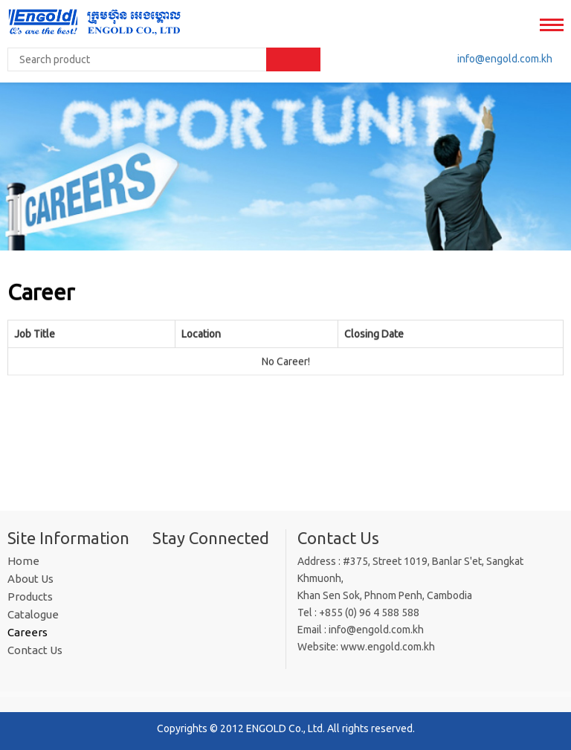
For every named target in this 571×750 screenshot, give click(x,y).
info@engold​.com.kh (504, 59)
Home (23, 561)
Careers (27, 632)
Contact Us (34, 650)
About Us (30, 578)
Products (30, 596)
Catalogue (33, 614)
